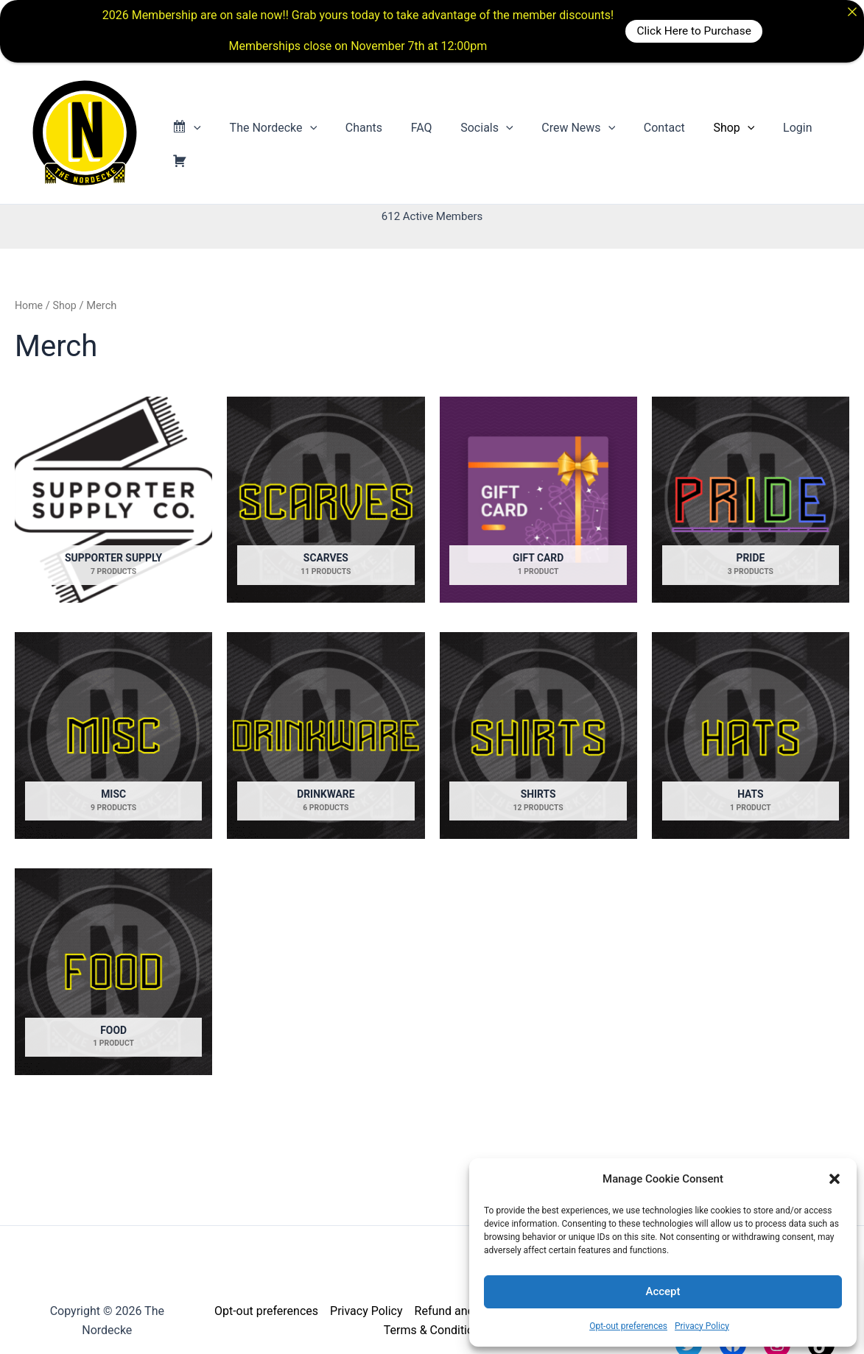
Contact (651, 133)
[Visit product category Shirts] (538, 736)
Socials (483, 133)
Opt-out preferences (628, 1326)
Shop (716, 133)
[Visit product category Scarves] (325, 500)
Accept (662, 1291)
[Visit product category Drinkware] (325, 736)
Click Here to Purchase (693, 31)
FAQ (422, 133)
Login (774, 133)
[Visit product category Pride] (750, 500)
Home (29, 305)
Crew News (570, 133)
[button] (834, 1179)
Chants (369, 133)
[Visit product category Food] (113, 972)
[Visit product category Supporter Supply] (113, 500)
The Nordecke (285, 133)
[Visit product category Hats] (750, 736)
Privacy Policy (702, 1326)
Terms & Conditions (435, 1330)
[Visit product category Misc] (113, 736)
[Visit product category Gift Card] (538, 500)
